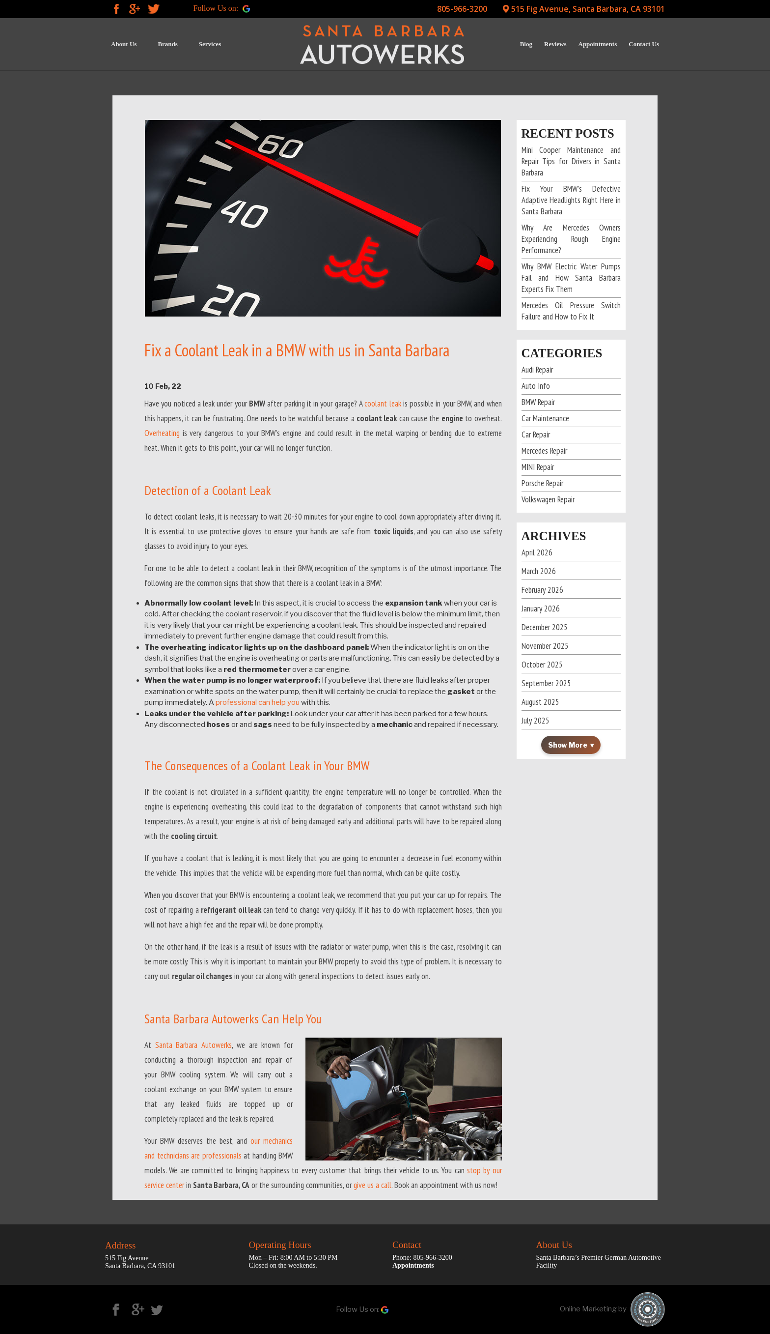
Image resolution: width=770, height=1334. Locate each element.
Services (210, 44)
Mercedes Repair (544, 450)
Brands (167, 44)
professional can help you (258, 702)
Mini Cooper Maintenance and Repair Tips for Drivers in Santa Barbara (571, 161)
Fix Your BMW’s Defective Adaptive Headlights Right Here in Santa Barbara (571, 200)
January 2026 (541, 608)
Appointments (597, 44)
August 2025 (540, 701)
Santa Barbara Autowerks (193, 1045)
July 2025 (536, 720)
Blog (526, 44)
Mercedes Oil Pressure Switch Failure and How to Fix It (571, 311)
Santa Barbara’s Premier (570, 1257)
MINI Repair (538, 467)
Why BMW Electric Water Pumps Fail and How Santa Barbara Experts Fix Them (571, 277)
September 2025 (546, 683)
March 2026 (539, 571)
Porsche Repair (542, 483)
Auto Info (536, 385)
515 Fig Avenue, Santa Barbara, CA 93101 (588, 9)
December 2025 (545, 627)
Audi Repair (537, 369)
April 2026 (537, 552)
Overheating (162, 433)
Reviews (555, 44)
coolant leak (382, 403)
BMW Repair (538, 402)
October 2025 (542, 664)
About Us (124, 44)
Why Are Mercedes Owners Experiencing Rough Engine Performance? (571, 239)
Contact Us (644, 44)
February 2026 (542, 589)
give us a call (372, 1185)
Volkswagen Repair (548, 499)
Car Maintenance (545, 418)
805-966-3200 (462, 9)
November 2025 (545, 645)
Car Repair (536, 434)
